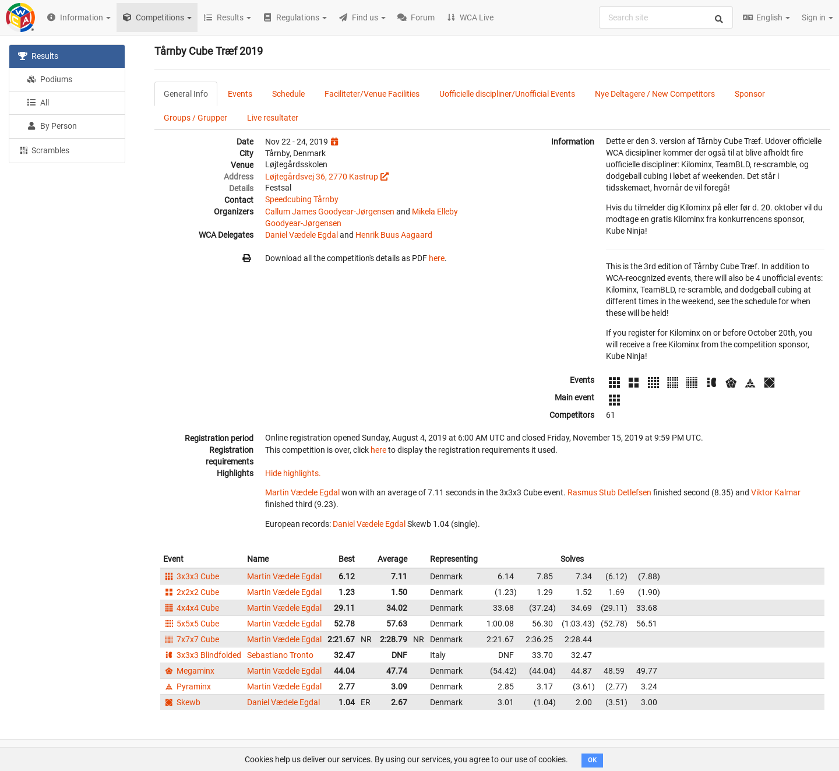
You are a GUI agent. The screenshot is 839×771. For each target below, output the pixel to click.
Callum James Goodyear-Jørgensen (329, 211)
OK (592, 760)
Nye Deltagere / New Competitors (655, 93)
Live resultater (272, 117)
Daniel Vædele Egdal (301, 235)
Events (240, 93)
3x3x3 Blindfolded (202, 655)
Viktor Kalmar (776, 492)
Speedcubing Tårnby (302, 199)
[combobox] (666, 17)
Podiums (49, 79)
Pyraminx (187, 686)
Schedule (288, 93)
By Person (52, 126)
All (38, 102)
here (437, 258)
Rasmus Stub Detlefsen (609, 492)
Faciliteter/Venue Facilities (372, 93)
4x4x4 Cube (191, 607)
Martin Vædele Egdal (302, 492)
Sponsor (750, 93)
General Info (186, 93)
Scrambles (43, 150)
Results (38, 56)
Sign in (817, 17)
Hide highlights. (293, 473)
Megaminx (188, 670)
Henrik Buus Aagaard (393, 235)
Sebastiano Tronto (280, 655)
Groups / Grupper (195, 117)
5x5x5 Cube (191, 623)
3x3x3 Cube (191, 576)
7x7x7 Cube (191, 639)
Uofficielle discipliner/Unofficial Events (507, 93)
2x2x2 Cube (191, 592)
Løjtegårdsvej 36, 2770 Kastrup (321, 176)
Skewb (181, 702)
